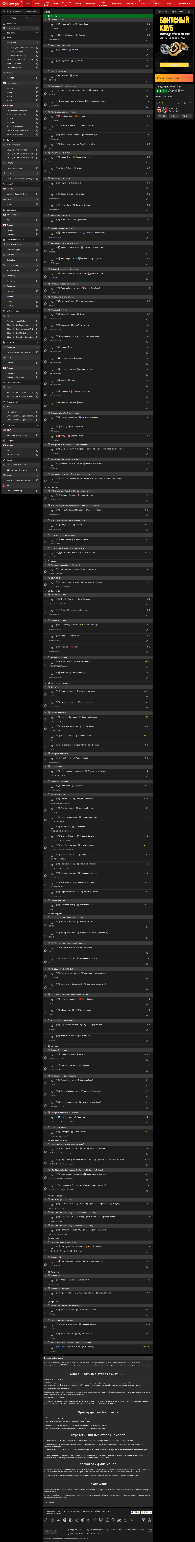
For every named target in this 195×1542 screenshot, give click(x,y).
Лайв (27, 3)
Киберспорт (90, 3)
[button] (4, 18)
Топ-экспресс (103, 3)
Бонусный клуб (66, 3)
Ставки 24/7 (46, 3)
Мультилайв (145, 3)
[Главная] (11, 3)
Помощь (158, 3)
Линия (28, 18)
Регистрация (184, 3)
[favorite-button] (52, 25)
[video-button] (147, 696)
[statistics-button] (147, 29)
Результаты (116, 3)
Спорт (36, 3)
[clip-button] (45, 27)
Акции (55, 3)
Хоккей (78, 3)
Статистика (130, 3)
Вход (169, 3)
